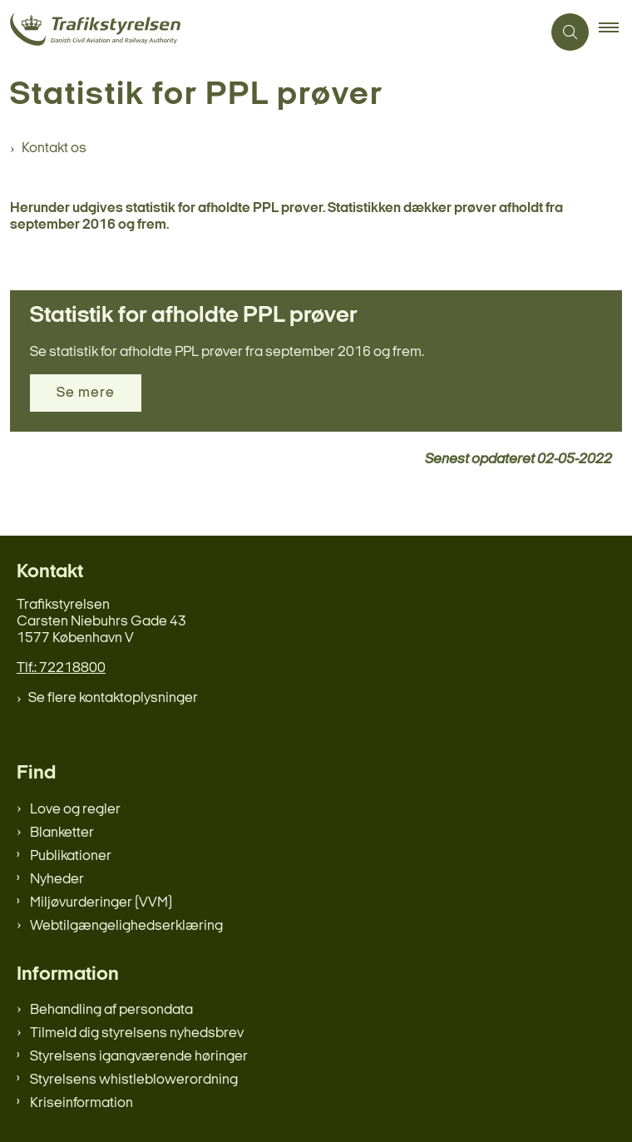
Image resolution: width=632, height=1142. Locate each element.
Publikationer (70, 856)
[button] (615, 32)
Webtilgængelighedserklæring (126, 926)
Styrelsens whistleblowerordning (134, 1080)
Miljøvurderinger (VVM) (101, 903)
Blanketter (62, 833)
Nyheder (57, 880)
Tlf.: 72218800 (61, 668)
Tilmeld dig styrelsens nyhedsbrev (137, 1033)
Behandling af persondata (111, 1010)
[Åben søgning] (570, 32)
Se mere (86, 393)
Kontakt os (54, 148)
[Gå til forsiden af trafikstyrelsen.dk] (270, 32)
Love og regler (75, 810)
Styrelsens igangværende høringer (139, 1057)
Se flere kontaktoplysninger (113, 698)
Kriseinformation (81, 1103)
